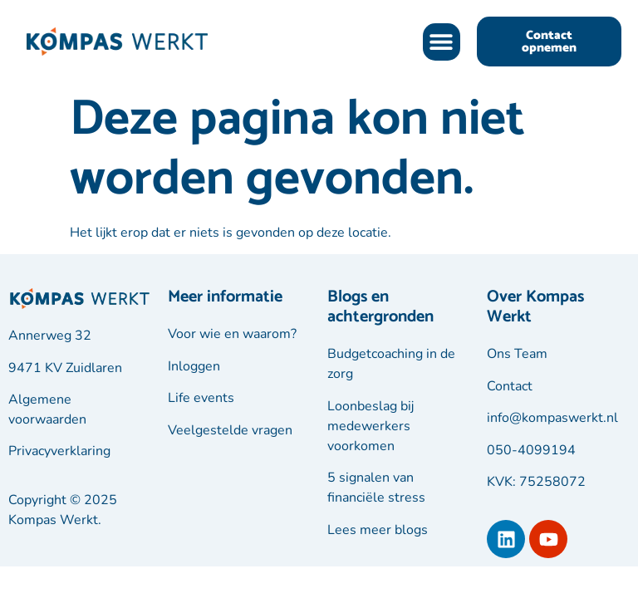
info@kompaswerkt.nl (552, 418)
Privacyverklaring (59, 451)
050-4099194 (531, 450)
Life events (201, 398)
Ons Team (517, 354)
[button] (441, 42)
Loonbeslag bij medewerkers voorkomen (370, 426)
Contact (509, 386)
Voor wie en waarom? (232, 334)
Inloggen (194, 366)
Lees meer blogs (377, 530)
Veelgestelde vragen (230, 430)
